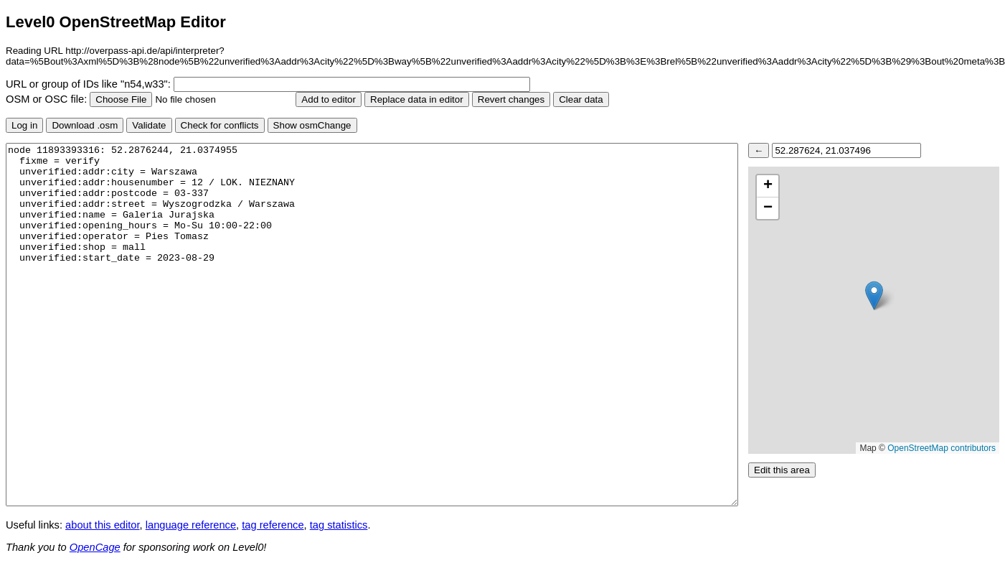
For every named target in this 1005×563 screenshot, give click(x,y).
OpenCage (95, 547)
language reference (191, 525)
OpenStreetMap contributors (941, 448)
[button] (874, 295)
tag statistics (339, 525)
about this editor (102, 525)
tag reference (272, 525)
